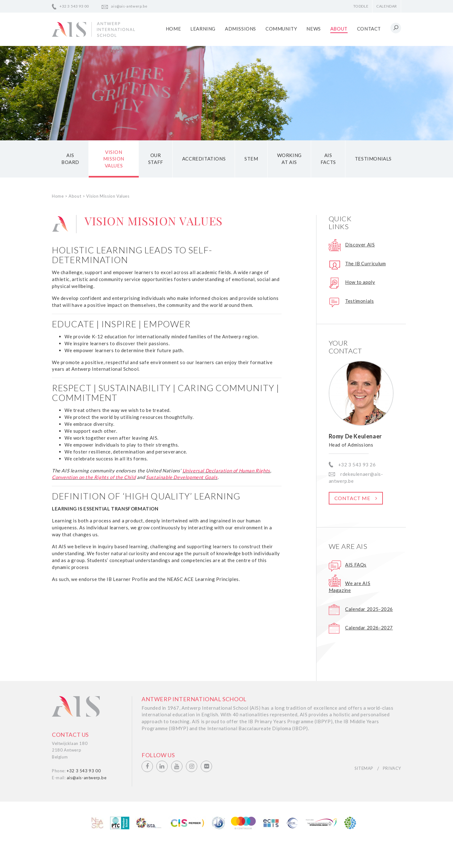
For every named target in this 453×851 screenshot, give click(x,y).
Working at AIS (289, 159)
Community (281, 28)
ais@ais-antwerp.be (129, 6)
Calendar (386, 6)
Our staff (155, 159)
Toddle (361, 6)
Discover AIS (360, 245)
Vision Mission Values (113, 159)
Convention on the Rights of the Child (94, 477)
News (313, 28)
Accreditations (204, 159)
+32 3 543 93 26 (357, 464)
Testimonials (373, 159)
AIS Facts (328, 159)
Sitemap (364, 768)
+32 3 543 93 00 (74, 6)
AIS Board (70, 159)
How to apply (360, 282)
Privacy (392, 768)
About (339, 28)
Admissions (240, 28)
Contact (369, 28)
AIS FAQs (355, 564)
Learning (202, 28)
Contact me (352, 498)
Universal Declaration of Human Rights (226, 470)
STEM (251, 159)
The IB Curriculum (365, 263)
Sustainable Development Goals (181, 477)
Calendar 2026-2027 (369, 627)
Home (173, 28)
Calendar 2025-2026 (369, 609)
